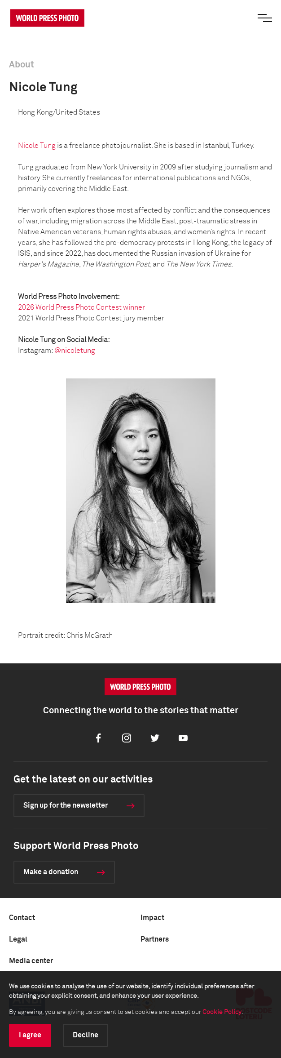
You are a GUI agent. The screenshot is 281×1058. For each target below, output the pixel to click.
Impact (152, 917)
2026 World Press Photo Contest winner (81, 307)
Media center (31, 961)
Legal (18, 939)
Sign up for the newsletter (65, 805)
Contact (22, 917)
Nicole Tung (37, 145)
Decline (85, 1035)
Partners (154, 939)
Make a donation (50, 872)
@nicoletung (74, 350)
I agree (30, 1035)
